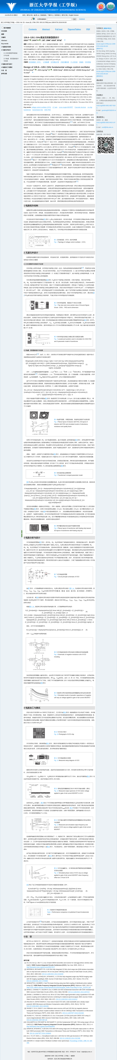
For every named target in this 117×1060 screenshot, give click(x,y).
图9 (42, 683)
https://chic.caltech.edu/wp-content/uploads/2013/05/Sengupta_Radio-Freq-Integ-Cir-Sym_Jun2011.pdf (59, 987)
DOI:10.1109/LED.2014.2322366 (70, 1038)
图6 (35, 509)
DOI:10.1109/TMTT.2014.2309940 (40, 1033)
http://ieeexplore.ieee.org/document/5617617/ (41, 967)
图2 (47, 280)
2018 (17, 22)
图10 (64, 712)
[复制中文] (99, 48)
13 (38, 354)
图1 (45, 219)
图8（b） (32, 606)
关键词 (3, 37)
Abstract (4, 40)
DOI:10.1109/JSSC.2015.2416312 (66, 999)
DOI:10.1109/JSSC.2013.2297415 (78, 992)
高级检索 (82, 19)
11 (77, 181)
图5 (62, 466)
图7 (40, 542)
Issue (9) (28, 22)
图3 (85, 320)
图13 (42, 803)
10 (32, 159)
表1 (28, 885)
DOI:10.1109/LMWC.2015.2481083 (38, 1006)
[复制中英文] (107, 28)
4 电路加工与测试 (6, 67)
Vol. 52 (22, 22)
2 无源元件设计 (6, 50)
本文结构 (4, 31)
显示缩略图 (7, 28)
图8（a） (72, 588)
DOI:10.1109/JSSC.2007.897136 (37, 1020)
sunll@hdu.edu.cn (107, 127)
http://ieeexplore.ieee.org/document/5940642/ (41, 1026)
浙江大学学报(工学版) (7, 22)
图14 (50, 856)
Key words (4, 43)
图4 (46, 398)
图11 (47, 743)
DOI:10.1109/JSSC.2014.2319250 (52, 974)
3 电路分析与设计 (6, 64)
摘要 (2, 34)
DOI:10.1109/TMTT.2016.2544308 (73, 1013)
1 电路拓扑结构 (6, 47)
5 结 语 (4, 70)
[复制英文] (99, 76)
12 (82, 268)
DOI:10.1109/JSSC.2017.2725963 (37, 981)
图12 (88, 776)
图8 (37, 597)
